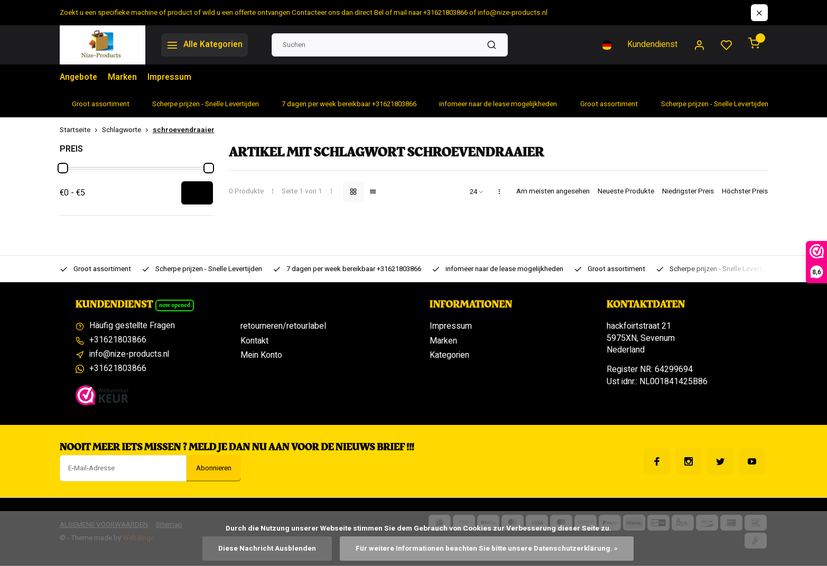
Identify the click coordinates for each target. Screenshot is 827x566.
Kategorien (449, 355)
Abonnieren (213, 468)
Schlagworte (127, 130)
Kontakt (254, 341)
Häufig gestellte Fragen (132, 326)
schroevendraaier (184, 130)
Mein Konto (261, 355)
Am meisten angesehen (553, 192)
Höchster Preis (745, 192)
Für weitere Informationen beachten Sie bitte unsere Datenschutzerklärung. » (487, 548)
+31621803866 (117, 341)
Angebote (79, 77)
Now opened (175, 305)
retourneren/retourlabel (283, 326)
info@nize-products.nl (129, 355)
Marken (124, 77)
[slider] (63, 168)
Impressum (172, 77)
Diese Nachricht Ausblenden (267, 548)
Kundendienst (652, 45)
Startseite (81, 130)
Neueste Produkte (626, 192)
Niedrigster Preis (688, 192)
